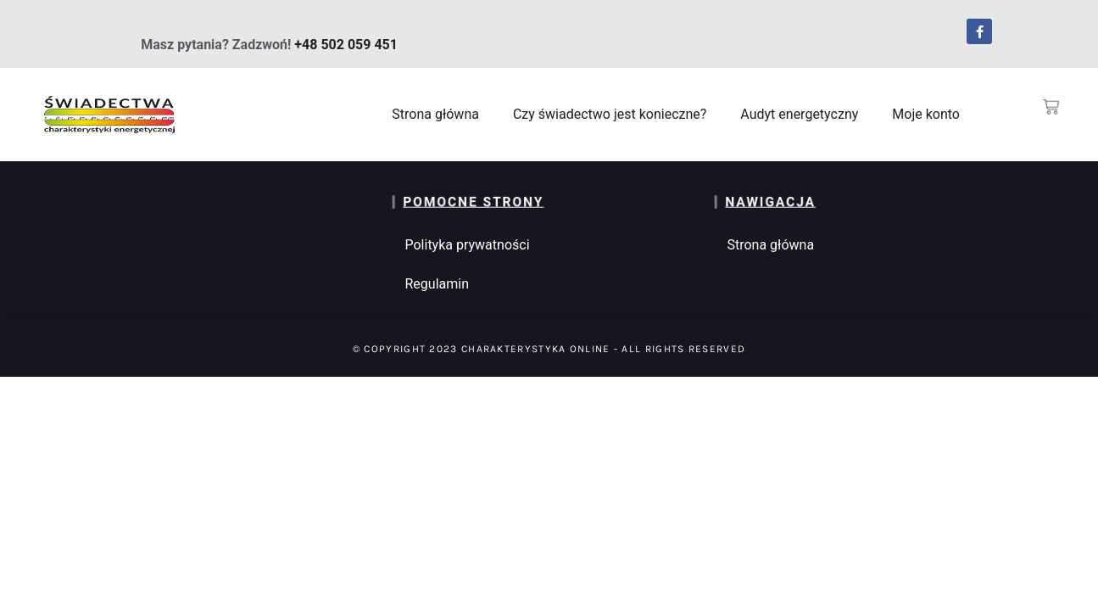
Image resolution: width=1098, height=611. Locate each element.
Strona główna (435, 114)
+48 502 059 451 (346, 44)
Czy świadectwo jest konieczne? (609, 114)
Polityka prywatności (466, 245)
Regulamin (436, 284)
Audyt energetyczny (799, 114)
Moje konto (926, 114)
